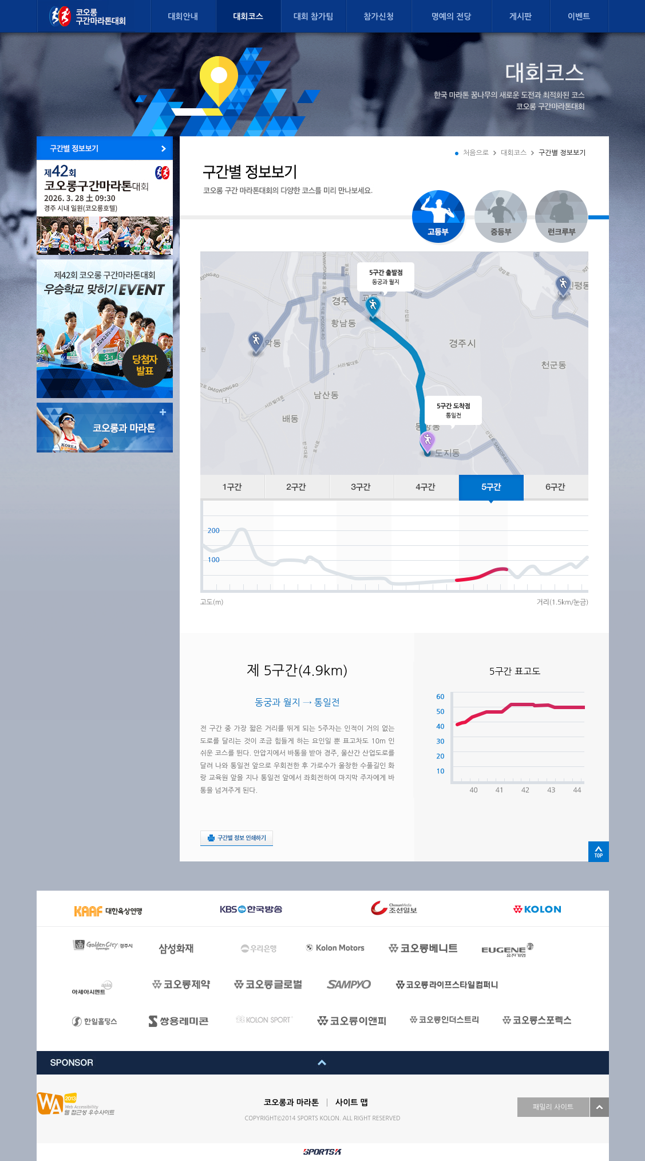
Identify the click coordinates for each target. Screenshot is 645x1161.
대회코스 (248, 17)
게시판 (520, 17)
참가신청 (378, 17)
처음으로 (476, 152)
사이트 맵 (351, 1103)
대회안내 (183, 17)
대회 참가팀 (314, 17)
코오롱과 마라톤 (291, 1103)
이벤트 (579, 17)
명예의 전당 (452, 17)
